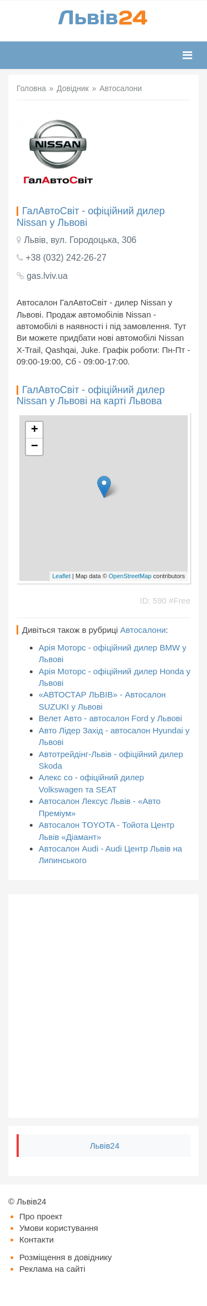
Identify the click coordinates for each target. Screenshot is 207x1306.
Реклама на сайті (52, 1268)
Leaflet (61, 576)
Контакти (36, 1239)
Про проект (40, 1216)
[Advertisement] (103, 1005)
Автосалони (143, 630)
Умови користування (58, 1228)
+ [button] (34, 430)
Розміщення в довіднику (65, 1257)
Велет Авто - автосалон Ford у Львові (110, 718)
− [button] (34, 446)
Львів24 (105, 1145)
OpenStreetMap (130, 576)
